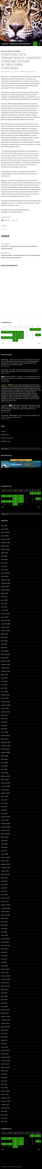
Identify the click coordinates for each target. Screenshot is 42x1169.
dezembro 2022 (5, 661)
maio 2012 (4, 1081)
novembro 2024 (5, 583)
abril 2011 (4, 1121)
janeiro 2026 (4, 536)
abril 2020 (4, 769)
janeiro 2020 (4, 779)
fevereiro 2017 (5, 898)
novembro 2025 (5, 542)
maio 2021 (4, 725)
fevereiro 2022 (5, 695)
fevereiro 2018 (5, 857)
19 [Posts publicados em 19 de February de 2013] (9, 337)
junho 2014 (4, 996)
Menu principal (39, 43)
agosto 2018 (4, 837)
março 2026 (4, 529)
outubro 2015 (5, 942)
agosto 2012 (4, 1070)
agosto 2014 (4, 989)
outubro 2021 (5, 708)
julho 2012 (4, 1074)
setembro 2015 (5, 945)
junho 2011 (4, 1114)
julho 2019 (4, 800)
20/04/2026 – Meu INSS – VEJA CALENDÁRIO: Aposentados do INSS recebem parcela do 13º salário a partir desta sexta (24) (20, 370)
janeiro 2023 (4, 657)
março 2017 (4, 894)
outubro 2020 (5, 749)
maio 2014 (4, 999)
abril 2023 (4, 647)
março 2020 (4, 773)
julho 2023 (4, 637)
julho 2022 (4, 678)
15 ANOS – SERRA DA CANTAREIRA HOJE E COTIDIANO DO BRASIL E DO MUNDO (17, 44)
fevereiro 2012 (5, 1091)
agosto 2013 (4, 1030)
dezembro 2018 (5, 823)
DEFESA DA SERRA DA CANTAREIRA (11, 51)
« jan (2, 343)
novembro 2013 (5, 1020)
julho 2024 (4, 596)
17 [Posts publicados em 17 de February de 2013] (38, 335)
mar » (39, 343)
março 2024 (4, 610)
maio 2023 (4, 644)
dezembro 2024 (5, 580)
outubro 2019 (5, 789)
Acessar (3, 431)
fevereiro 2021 (5, 735)
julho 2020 (4, 759)
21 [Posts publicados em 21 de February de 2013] (21, 337)
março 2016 (4, 935)
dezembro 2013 (5, 1016)
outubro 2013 (5, 1023)
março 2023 (4, 651)
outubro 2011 (5, 1104)
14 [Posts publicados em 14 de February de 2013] (21, 335)
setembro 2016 (5, 915)
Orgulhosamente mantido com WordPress (11, 1166)
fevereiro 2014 (5, 1010)
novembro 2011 (5, 1101)
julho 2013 (4, 1033)
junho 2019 (4, 803)
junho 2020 (4, 762)
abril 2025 (4, 566)
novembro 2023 (5, 624)
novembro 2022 (5, 664)
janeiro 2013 (4, 1054)
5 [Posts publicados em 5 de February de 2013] (9, 332)
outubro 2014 (5, 982)
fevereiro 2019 (5, 817)
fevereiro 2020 (5, 776)
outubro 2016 (5, 911)
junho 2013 (4, 1037)
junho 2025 (4, 559)
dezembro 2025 (5, 539)
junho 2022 (4, 681)
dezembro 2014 (5, 976)
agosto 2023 (4, 634)
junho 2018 (4, 844)
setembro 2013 (5, 1026)
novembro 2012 (5, 1060)
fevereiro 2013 (5, 1050)
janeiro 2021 (4, 739)
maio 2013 (4, 1040)
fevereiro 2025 (5, 573)
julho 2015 (4, 952)
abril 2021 (4, 729)
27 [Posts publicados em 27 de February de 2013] (15, 340)
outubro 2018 (5, 830)
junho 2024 (4, 600)
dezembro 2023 (5, 620)
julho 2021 (4, 718)
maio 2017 (4, 888)
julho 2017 (4, 881)
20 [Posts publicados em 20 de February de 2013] (15, 337)
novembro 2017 (5, 867)
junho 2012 (4, 1077)
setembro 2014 (5, 986)
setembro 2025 (5, 549)
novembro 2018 (5, 827)
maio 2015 (4, 959)
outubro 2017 (5, 871)
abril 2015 (4, 962)
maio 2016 (4, 928)
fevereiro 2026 (5, 532)
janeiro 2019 (4, 820)
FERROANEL (6, 236)
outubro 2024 (5, 586)
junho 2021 (4, 722)
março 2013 (4, 1047)
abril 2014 (4, 1003)
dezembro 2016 (5, 905)
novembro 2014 (5, 979)
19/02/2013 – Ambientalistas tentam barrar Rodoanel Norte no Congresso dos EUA (21, 246)
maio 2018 (4, 847)
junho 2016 (4, 925)
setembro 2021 (5, 712)
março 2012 (4, 1087)
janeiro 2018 (4, 861)
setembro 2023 (5, 630)
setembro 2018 (5, 833)
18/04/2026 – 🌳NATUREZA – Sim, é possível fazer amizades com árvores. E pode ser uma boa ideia (20, 416)
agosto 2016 (4, 918)
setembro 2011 (5, 1108)
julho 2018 (4, 840)
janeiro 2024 (4, 617)
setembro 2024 (5, 590)
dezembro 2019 (5, 783)
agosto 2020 (4, 756)
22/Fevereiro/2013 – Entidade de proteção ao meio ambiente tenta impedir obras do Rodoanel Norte (21, 255)
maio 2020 (4, 766)
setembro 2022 (5, 671)
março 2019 (4, 813)
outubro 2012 (5, 1064)
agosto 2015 (4, 949)
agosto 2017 (4, 877)
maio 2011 (4, 1118)
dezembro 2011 (5, 1098)
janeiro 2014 (4, 1013)
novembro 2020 (5, 745)
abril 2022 (4, 688)
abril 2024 (4, 607)
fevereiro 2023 (5, 654)
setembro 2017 (5, 874)
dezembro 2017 (5, 864)
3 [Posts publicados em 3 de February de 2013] (38, 329)
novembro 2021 (5, 705)
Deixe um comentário (29, 71)
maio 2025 (4, 563)
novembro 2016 (5, 908)
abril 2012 (4, 1084)
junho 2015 (4, 955)
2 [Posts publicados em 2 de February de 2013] (32, 329)
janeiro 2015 (4, 972)
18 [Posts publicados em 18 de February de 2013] (4, 337)
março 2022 (4, 691)
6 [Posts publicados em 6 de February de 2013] (15, 332)
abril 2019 (4, 810)
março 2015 (4, 966)
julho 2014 (4, 993)
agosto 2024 (4, 593)
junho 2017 (4, 884)
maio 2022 (4, 685)
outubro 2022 (5, 668)
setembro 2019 (5, 793)
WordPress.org (5, 441)
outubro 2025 (5, 546)
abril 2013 (4, 1043)
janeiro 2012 (4, 1094)
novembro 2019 (5, 786)
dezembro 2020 (5, 742)
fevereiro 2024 (5, 613)
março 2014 (4, 1006)
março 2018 (4, 854)
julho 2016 (4, 922)
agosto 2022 (4, 674)
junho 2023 (4, 640)
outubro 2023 (5, 627)
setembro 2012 (5, 1067)
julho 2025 (4, 556)
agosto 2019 (4, 796)
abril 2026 (4, 525)
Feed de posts (5, 434)
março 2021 (4, 732)
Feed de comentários (7, 438)
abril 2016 (4, 932)
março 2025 (4, 569)
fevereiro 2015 (5, 969)
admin (18, 71)
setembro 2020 (5, 752)
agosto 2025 (4, 552)
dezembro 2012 (5, 1057)
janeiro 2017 (4, 901)
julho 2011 (4, 1111)
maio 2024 (4, 603)
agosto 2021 (4, 715)
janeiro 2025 (4, 576)
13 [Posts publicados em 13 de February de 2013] (15, 335)
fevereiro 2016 (5, 938)
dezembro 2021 (5, 701)
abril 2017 (4, 891)
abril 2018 (4, 850)
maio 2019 (4, 806)
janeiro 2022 (4, 698)
